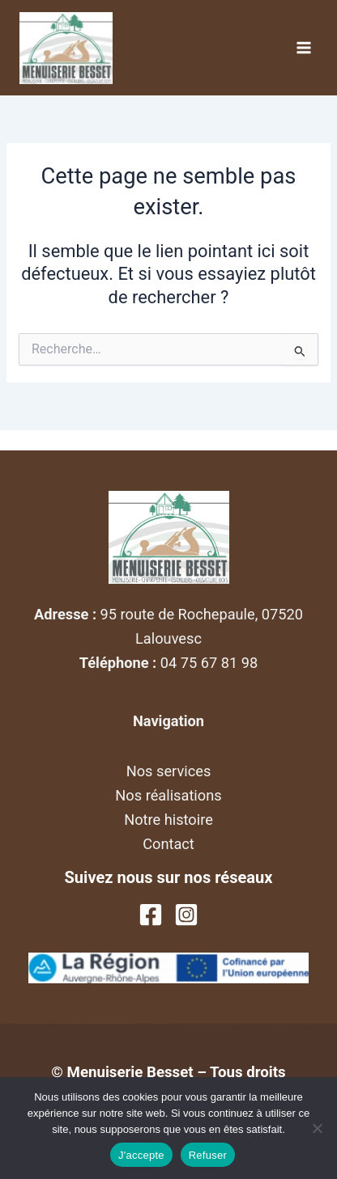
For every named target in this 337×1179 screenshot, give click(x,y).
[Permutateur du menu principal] (304, 48)
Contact (168, 843)
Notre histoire (168, 819)
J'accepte (141, 1155)
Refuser (208, 1155)
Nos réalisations (168, 795)
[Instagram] (186, 914)
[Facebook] (151, 914)
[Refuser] (317, 1128)
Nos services (168, 771)
